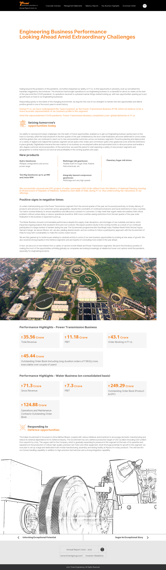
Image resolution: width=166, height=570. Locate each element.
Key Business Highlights (110, 6)
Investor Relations (94, 560)
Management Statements (73, 6)
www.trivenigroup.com (71, 560)
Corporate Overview (53, 6)
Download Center (129, 6)
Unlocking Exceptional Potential (37, 537)
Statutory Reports (91, 6)
